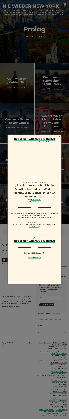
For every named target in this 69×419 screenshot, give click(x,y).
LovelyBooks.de (34, 226)
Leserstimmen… (36, 199)
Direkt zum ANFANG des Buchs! (34, 139)
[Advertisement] (34, 270)
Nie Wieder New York (34, 257)
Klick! (42, 220)
